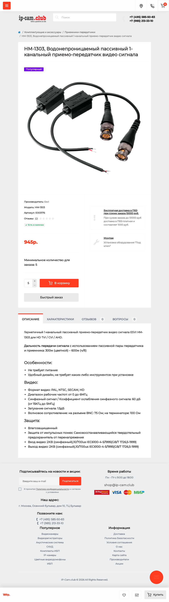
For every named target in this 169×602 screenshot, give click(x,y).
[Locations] (141, 5)
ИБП (50, 563)
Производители (119, 559)
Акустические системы (50, 542)
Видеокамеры (49, 533)
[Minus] (35, 285)
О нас (119, 546)
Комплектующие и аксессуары (42, 32)
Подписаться (70, 481)
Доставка (119, 533)
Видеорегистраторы (50, 538)
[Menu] (7, 5)
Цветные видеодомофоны (50, 559)
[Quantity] (28, 283)
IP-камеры (50, 555)
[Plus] (35, 281)
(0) (36, 218)
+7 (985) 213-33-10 (141, 21)
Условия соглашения (119, 542)
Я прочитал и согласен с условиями (52, 490)
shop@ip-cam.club (119, 485)
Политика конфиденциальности (52, 489)
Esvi (46, 201)
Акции (119, 563)
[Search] (57, 17)
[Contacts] (152, 5)
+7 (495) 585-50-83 (142, 17)
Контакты (119, 550)
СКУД (49, 546)
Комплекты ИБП (50, 550)
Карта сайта (119, 555)
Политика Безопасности (119, 538)
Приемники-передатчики (80, 32)
